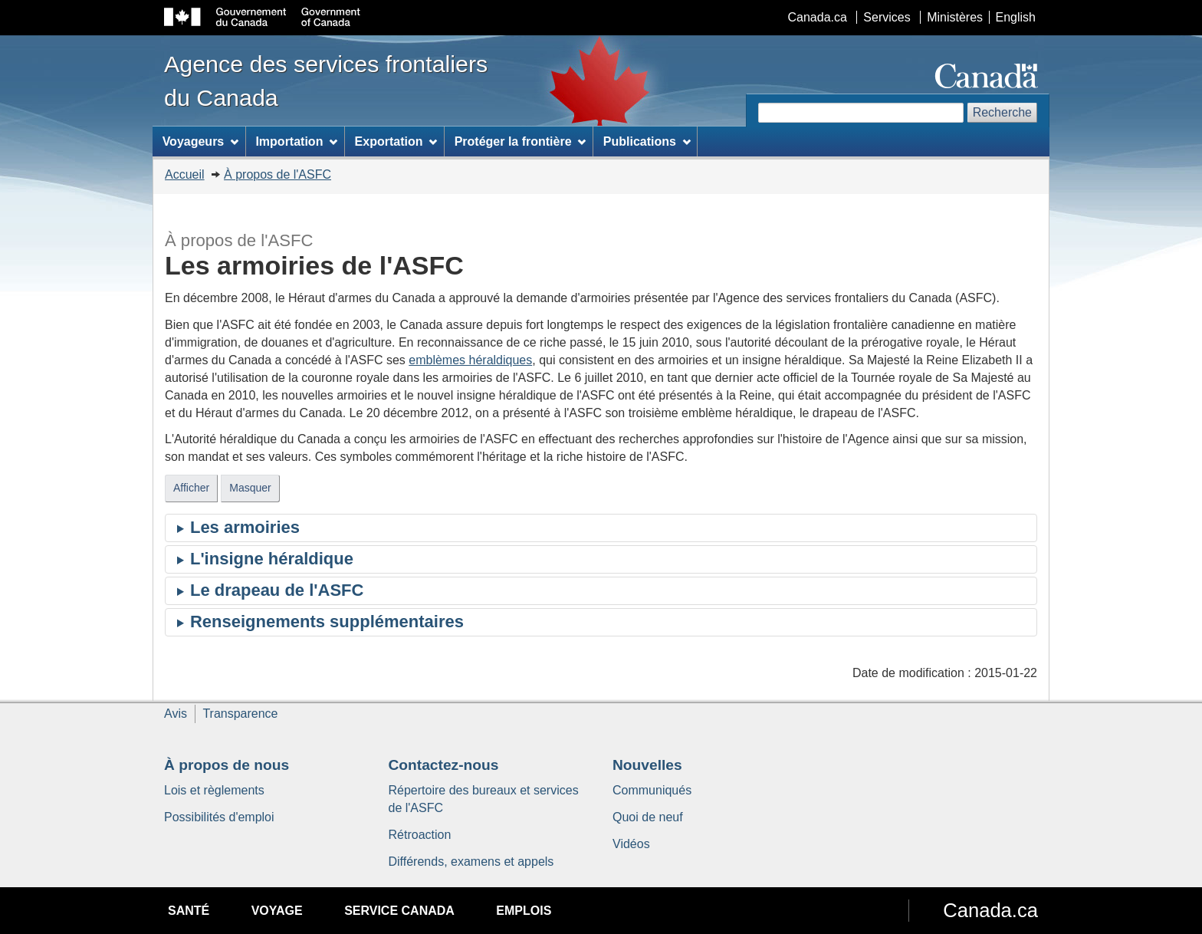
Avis (175, 713)
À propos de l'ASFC (277, 174)
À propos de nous (226, 765)
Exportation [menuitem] (396, 141)
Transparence (240, 713)
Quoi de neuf (647, 817)
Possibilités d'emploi (219, 817)
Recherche (1002, 112)
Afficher (191, 488)
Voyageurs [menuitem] (200, 141)
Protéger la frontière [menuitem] (520, 141)
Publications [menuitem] (647, 141)
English (1016, 17)
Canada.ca (817, 17)
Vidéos (631, 843)
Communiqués (651, 790)
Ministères (955, 17)
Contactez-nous (444, 765)
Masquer (250, 488)
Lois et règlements (214, 790)
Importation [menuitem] (296, 141)
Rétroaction (420, 834)
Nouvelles (647, 765)
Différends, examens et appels (471, 861)
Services (886, 17)
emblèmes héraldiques (470, 360)
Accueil (185, 174)
